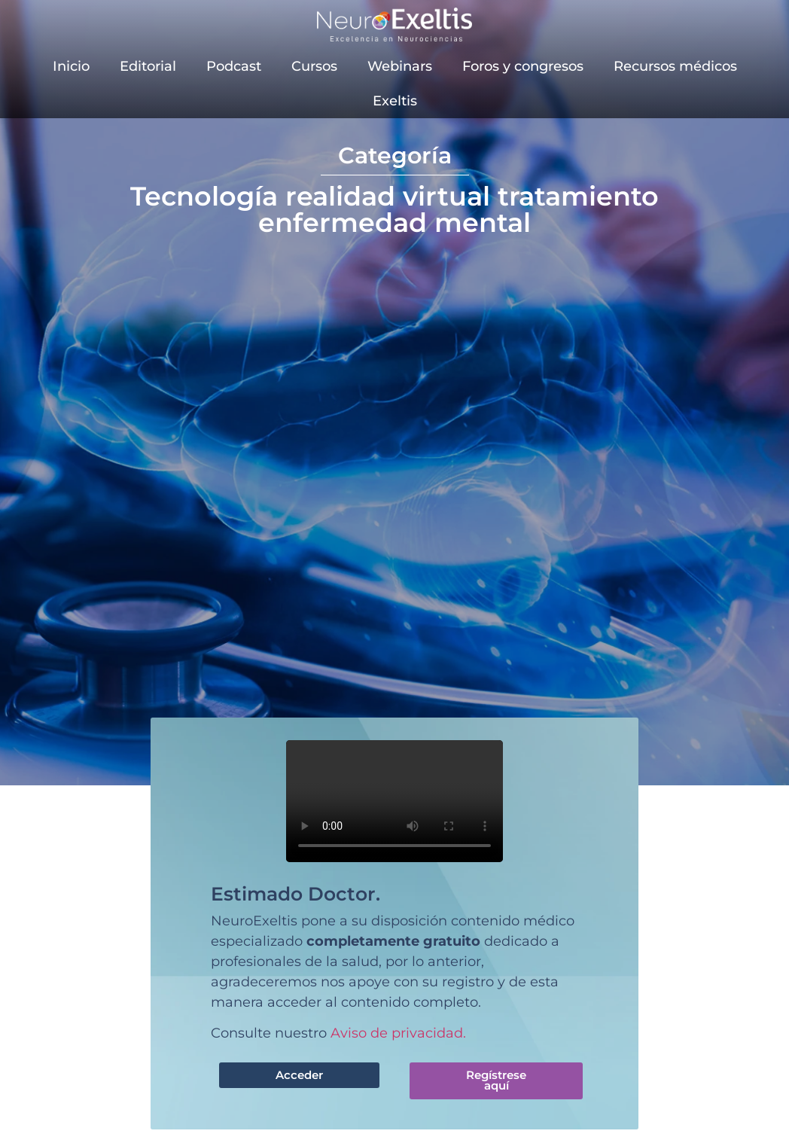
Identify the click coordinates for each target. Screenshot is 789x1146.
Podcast (233, 66)
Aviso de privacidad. (398, 1033)
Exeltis (395, 101)
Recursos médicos (675, 66)
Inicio (71, 66)
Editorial (148, 66)
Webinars (399, 66)
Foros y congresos (522, 66)
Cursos (314, 66)
